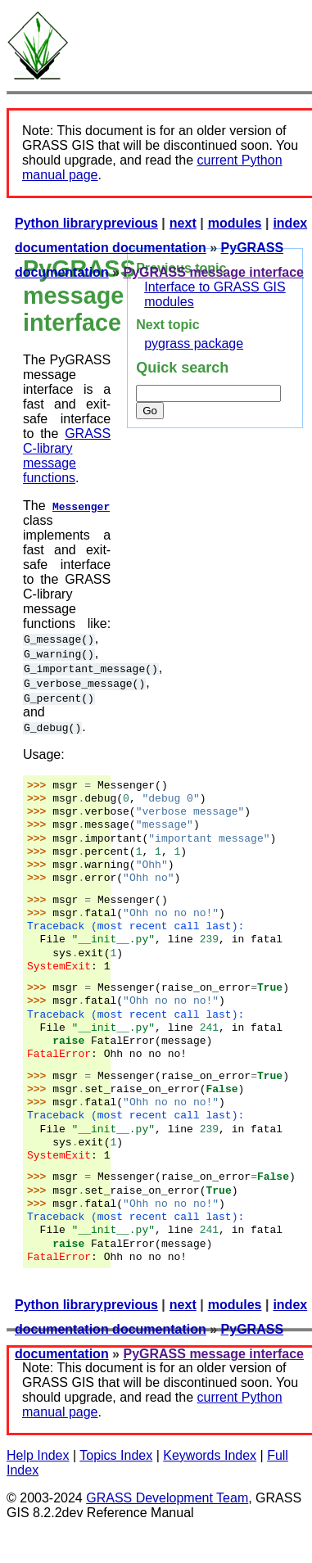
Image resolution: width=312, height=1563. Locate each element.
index (290, 223)
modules (235, 223)
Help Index (38, 1455)
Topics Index (115, 1455)
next (183, 223)
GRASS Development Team (167, 1498)
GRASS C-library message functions (67, 456)
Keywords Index (209, 1455)
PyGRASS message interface (213, 272)
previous (130, 223)
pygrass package (193, 343)
